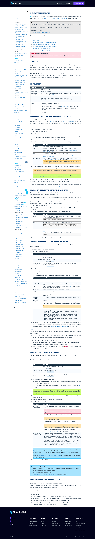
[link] (16, 3)
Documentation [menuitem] (55, 523)
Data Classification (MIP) (20, 190)
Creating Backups (18, 129)
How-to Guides (17, 18)
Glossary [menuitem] (77, 529)
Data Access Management (20, 191)
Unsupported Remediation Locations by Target (21, 76)
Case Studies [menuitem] (78, 525)
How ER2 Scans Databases (21, 104)
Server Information (18, 287)
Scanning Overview (18, 152)
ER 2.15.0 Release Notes (19, 15)
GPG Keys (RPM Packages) (20, 298)
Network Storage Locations (22, 217)
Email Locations (19, 221)
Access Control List (19, 279)
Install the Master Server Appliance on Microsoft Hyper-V (21, 36)
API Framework (18, 202)
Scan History (17, 178)
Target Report (18, 86)
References (16, 62)
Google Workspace (20, 240)
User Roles (17, 273)
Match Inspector (56, 395)
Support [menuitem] (54, 521)
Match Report (18, 88)
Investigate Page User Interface (20, 98)
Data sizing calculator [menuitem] (80, 530)
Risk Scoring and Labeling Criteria (20, 196)
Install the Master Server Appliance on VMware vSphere (21, 46)
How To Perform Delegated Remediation (41, 32)
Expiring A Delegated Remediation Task (42, 50)
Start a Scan (17, 154)
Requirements (36, 40)
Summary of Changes (19, 17)
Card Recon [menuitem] (31, 523)
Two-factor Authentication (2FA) (21, 281)
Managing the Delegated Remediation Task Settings (45, 44)
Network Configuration (18, 264)
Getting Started (17, 112)
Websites (18, 223)
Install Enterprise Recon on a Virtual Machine (21, 32)
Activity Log (17, 285)
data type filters (36, 450)
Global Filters (17, 174)
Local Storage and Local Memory (21, 215)
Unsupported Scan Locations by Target (21, 93)
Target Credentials (18, 260)
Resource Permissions (20, 66)
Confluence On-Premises (21, 227)
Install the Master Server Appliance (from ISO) (20, 25)
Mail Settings (17, 291)
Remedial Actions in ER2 (20, 69)
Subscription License (62, 18)
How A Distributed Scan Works (20, 107)
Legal (72, 536)
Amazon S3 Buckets (20, 231)
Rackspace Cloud (20, 250)
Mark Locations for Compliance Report (53, 446)
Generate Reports (19, 60)
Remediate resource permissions (60, 97)
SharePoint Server (20, 225)
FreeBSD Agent (18, 137)
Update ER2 (17, 127)
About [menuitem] (42, 521)
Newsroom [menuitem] (43, 527)
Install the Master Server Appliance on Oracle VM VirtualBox (21, 41)
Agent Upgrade (18, 150)
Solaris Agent (18, 143)
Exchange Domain (20, 256)
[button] (67, 3)
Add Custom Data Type (20, 162)
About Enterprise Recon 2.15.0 (21, 114)
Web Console (17, 125)
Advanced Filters (18, 188)
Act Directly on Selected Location (52, 431)
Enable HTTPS (18, 296)
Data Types (17, 160)
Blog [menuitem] (76, 521)
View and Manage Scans (20, 156)
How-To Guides (69, 26)
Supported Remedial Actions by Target (21, 72)
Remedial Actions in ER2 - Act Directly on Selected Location (45, 474)
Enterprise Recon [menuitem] (33, 521)
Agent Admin (17, 148)
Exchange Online (20, 238)
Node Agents (16, 131)
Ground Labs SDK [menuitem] (33, 525)
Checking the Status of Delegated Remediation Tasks (45, 46)
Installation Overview (18, 123)
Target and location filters (68, 121)
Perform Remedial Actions (20, 53)
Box (17, 235)
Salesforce (18, 252)
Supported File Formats (19, 121)
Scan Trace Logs (18, 176)
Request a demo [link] (79, 3)
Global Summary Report (20, 82)
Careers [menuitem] (42, 523)
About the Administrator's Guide (20, 110)
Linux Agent (18, 139)
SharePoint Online (20, 254)
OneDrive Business (20, 248)
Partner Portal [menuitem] (67, 527)
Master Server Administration (20, 292)
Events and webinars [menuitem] (80, 523)
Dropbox (18, 237)
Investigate (17, 186)
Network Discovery (19, 265)
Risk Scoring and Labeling (20, 193)
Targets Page (17, 208)
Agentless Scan (18, 165)
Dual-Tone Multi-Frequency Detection (20, 172)
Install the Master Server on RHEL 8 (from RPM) (21, 28)
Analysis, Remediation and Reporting (19, 181)
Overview (35, 38)
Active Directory (18, 275)
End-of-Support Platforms (20, 262)
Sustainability (82, 536)
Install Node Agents (19, 133)
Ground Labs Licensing (49, 18)
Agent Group (17, 146)
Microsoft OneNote (20, 244)
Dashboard (17, 184)
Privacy (67, 536)
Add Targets (17, 210)
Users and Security (18, 267)
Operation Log (18, 200)
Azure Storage (19, 233)
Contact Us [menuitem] (43, 525)
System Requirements (19, 118)
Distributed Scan (18, 167)
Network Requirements (19, 119)
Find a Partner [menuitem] (67, 523)
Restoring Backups (18, 300)
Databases (18, 219)
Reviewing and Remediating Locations (41, 48)
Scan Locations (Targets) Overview (21, 206)
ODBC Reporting (18, 204)
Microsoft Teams (19, 246)
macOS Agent (18, 141)
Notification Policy (18, 289)
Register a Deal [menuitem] (67, 521)
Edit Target (17, 258)
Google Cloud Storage (21, 242)
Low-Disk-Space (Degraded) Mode (20, 303)
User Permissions (18, 269)
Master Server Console (19, 294)
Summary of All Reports (20, 80)
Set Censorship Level (19, 169)
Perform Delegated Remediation (19, 56)
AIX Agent (17, 135)
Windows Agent (18, 144)
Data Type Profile (18, 158)
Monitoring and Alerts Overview (20, 283)
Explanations (16, 101)
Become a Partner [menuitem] (68, 525)
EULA (76, 536)
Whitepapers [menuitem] (78, 527)
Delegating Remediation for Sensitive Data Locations (45, 42)
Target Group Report (19, 84)
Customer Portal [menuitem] (56, 525)
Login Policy (17, 277)
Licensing (17, 116)
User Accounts (18, 271)
